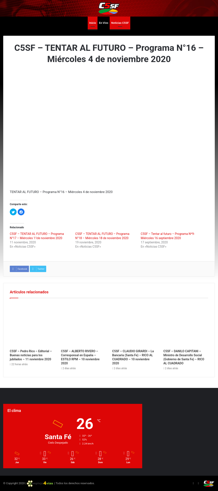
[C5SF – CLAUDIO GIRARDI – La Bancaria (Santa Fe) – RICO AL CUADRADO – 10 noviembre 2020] (134, 324)
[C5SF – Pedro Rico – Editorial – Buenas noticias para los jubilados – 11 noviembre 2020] (32, 324)
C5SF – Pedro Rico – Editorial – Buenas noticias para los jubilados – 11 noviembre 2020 (31, 355)
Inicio (92, 22)
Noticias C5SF (120, 22)
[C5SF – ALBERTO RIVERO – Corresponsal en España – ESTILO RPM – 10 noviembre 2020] (83, 324)
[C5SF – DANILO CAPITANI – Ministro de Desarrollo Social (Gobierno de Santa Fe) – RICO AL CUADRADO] (186, 324)
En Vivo (103, 22)
